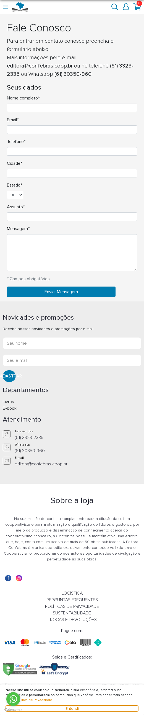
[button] (6, 7)
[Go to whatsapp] (13, 699)
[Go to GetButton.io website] (13, 709)
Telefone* (16, 141)
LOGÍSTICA (72, 593)
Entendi (72, 708)
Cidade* (14, 163)
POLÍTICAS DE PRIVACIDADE (72, 606)
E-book (10, 408)
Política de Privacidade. (34, 700)
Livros (8, 401)
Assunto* (16, 207)
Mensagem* (18, 228)
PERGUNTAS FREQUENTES (72, 600)
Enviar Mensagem (61, 292)
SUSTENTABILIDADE (72, 613)
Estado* (14, 185)
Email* (13, 120)
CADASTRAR (9, 376)
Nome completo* (23, 98)
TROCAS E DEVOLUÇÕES (72, 619)
